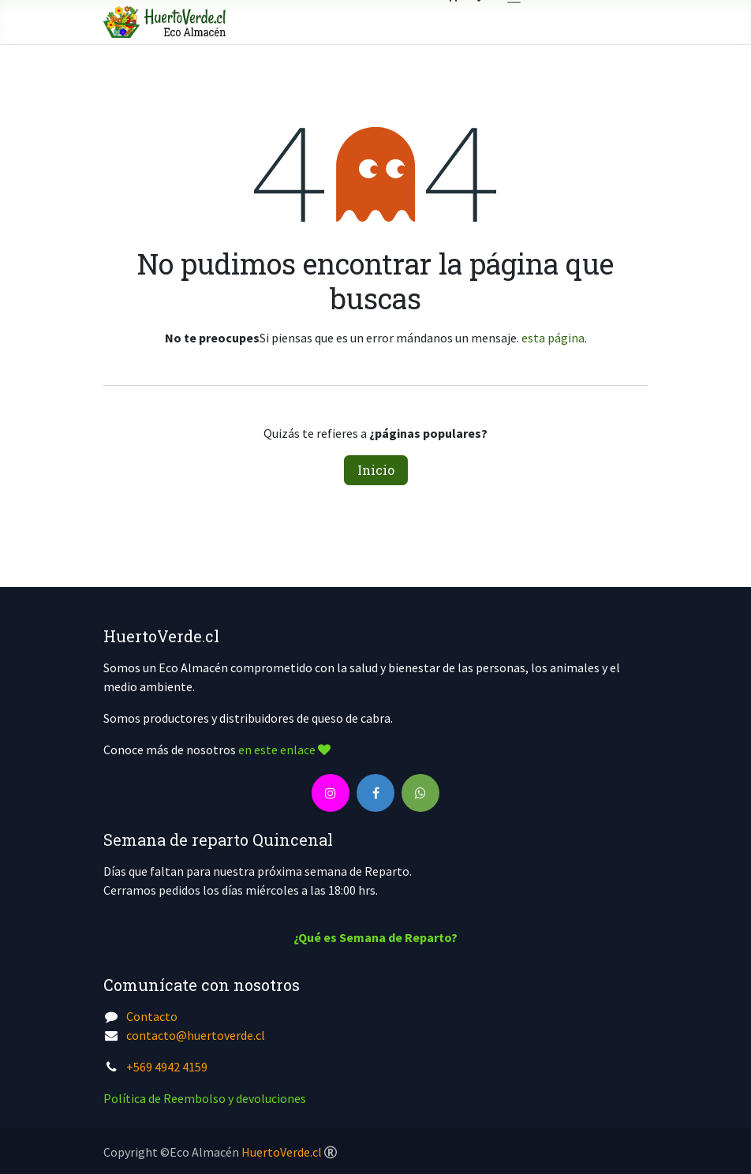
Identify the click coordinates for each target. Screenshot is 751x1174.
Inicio (375, 470)
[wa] (420, 793)
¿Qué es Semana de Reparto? (375, 937)
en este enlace (284, 749)
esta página (553, 338)
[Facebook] (375, 793)
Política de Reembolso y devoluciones (204, 1098)
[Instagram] (330, 793)
